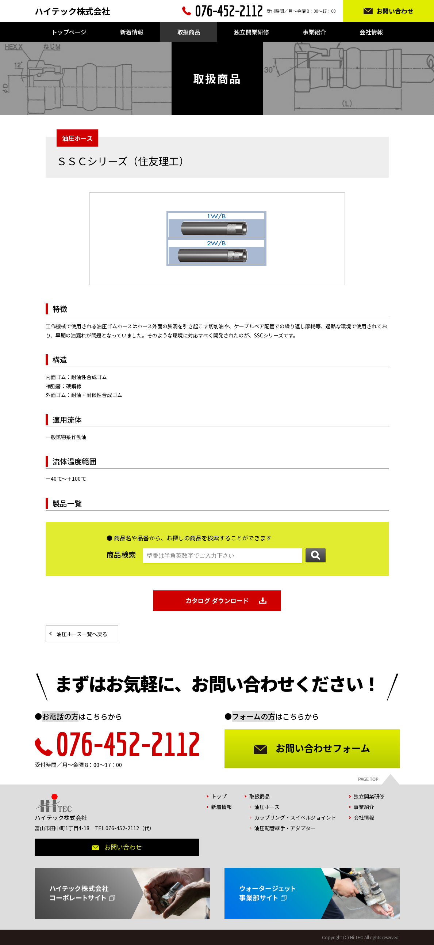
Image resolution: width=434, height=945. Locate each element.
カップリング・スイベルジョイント (295, 817)
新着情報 (131, 31)
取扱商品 (188, 31)
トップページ (69, 31)
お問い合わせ (395, 10)
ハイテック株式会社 (72, 11)
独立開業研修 (251, 31)
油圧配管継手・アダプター (285, 828)
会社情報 (371, 31)
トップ (219, 796)
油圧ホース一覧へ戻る (82, 634)
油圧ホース (267, 806)
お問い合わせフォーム (323, 748)
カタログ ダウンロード (217, 600)
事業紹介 (314, 31)
